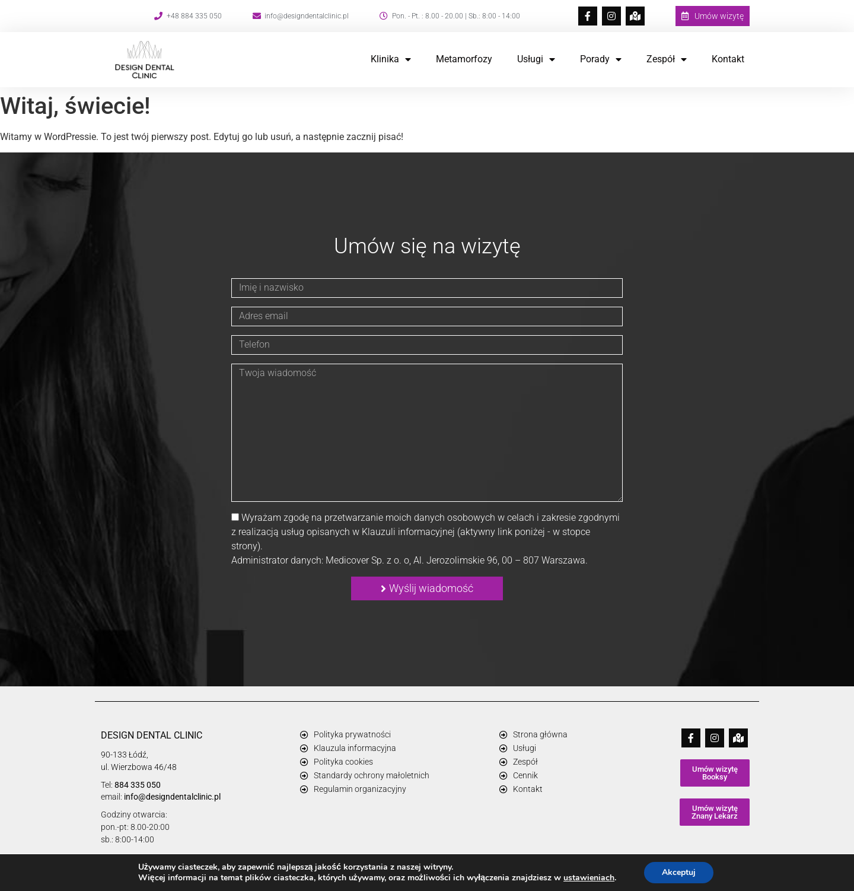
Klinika (391, 59)
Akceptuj (679, 872)
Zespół (666, 59)
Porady (601, 59)
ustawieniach (588, 878)
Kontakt (728, 59)
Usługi (536, 59)
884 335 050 (137, 785)
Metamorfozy (464, 59)
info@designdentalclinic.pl (172, 796)
